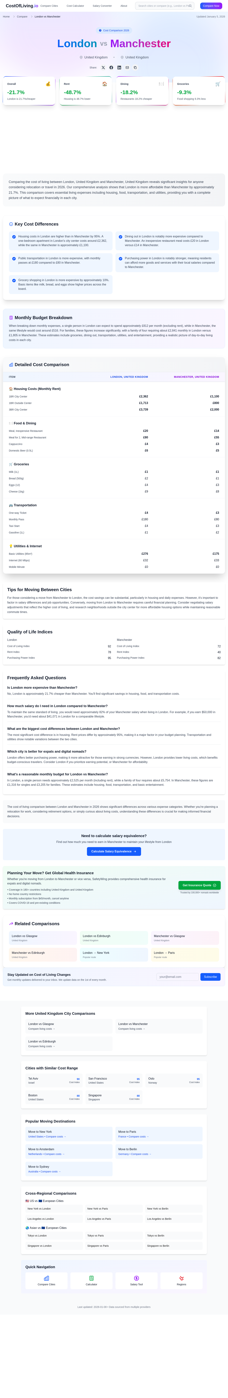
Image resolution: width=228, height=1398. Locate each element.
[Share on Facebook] (111, 67)
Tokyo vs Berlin (155, 1235)
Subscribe (210, 976)
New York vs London (39, 1208)
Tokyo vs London (37, 1235)
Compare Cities (49, 5)
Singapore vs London (40, 1245)
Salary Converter (102, 5)
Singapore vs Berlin (158, 1245)
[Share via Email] (127, 67)
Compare (22, 16)
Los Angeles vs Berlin (159, 1218)
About (124, 5)
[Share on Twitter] (103, 67)
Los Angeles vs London (41, 1218)
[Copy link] (135, 67)
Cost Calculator (75, 5)
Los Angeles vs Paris (99, 1218)
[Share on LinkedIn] (119, 67)
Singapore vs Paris (98, 1245)
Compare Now (211, 5)
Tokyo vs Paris (95, 1235)
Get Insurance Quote (199, 885)
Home (6, 16)
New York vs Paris (97, 1208)
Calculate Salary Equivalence (114, 851)
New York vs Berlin (157, 1208)
